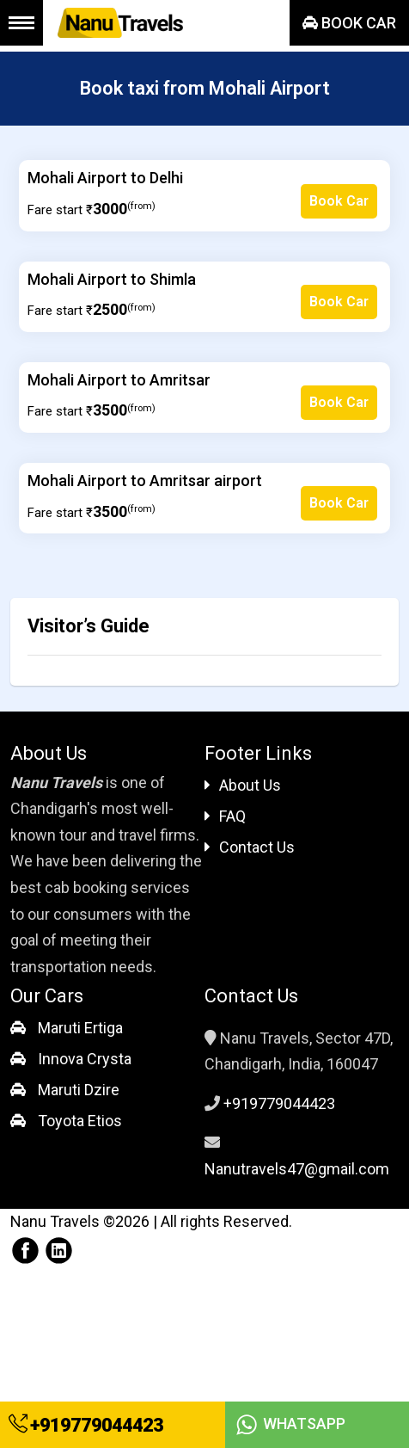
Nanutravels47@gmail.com (296, 1169)
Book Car (349, 23)
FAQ (225, 816)
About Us (242, 785)
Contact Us (249, 847)
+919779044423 (86, 1425)
